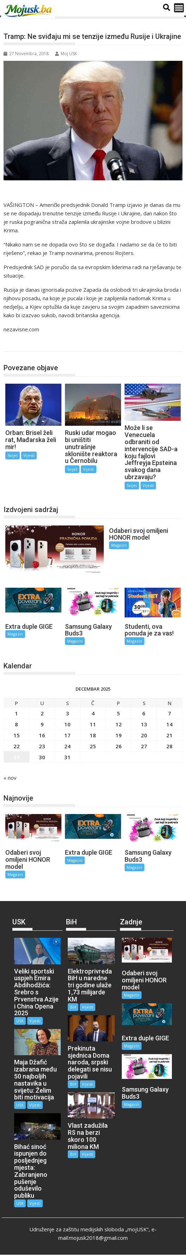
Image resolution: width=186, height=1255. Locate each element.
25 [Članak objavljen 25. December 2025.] (93, 745)
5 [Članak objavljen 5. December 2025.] (118, 712)
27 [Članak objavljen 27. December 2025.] (144, 745)
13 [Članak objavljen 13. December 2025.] (144, 723)
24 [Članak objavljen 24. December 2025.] (67, 745)
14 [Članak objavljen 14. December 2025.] (169, 723)
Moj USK (66, 54)
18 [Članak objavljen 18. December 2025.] (93, 734)
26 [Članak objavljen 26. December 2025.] (118, 745)
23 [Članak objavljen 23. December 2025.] (42, 745)
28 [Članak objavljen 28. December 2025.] (169, 745)
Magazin (118, 545)
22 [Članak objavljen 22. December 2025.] (16, 745)
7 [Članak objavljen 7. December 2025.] (169, 712)
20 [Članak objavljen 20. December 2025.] (144, 734)
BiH (73, 1006)
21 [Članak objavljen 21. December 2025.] (169, 734)
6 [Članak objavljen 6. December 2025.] (143, 712)
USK (20, 1020)
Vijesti (29, 455)
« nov (10, 777)
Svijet (17, 344)
